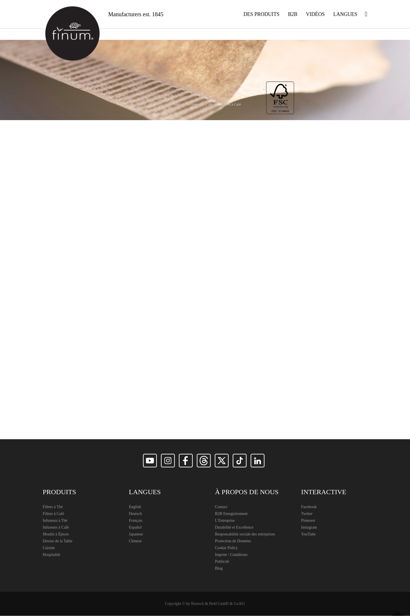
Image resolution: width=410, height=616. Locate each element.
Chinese (135, 541)
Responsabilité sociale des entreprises (245, 534)
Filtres (193, 104)
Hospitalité (51, 555)
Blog (219, 568)
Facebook (309, 507)
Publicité (222, 562)
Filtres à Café (53, 514)
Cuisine (49, 548)
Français (135, 521)
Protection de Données (233, 541)
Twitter (307, 514)
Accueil (174, 104)
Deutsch (135, 514)
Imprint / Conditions (231, 555)
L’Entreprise (225, 521)
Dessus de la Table (57, 541)
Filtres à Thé (53, 507)
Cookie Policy (226, 548)
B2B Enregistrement (231, 514)
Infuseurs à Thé (55, 521)
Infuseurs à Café (56, 527)
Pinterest (308, 521)
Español (135, 527)
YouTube (308, 534)
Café (209, 104)
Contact (221, 507)
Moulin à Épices (56, 534)
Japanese (136, 534)
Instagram (309, 527)
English (135, 507)
